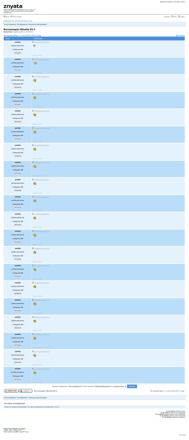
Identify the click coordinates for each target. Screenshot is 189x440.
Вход (6, 16)
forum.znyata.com (29, 9)
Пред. (16, 35)
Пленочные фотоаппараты (38, 24)
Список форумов (10, 24)
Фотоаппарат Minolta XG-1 (45, 391)
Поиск (181, 16)
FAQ (173, 16)
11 (35, 35)
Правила (167, 16)
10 (33, 35)
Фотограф (182, 435)
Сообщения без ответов (11, 21)
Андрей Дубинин (19, 32)
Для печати (180, 35)
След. (39, 35)
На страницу (8, 35)
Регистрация (15, 16)
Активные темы (26, 21)
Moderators (29, 32)
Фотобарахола (22, 24)
